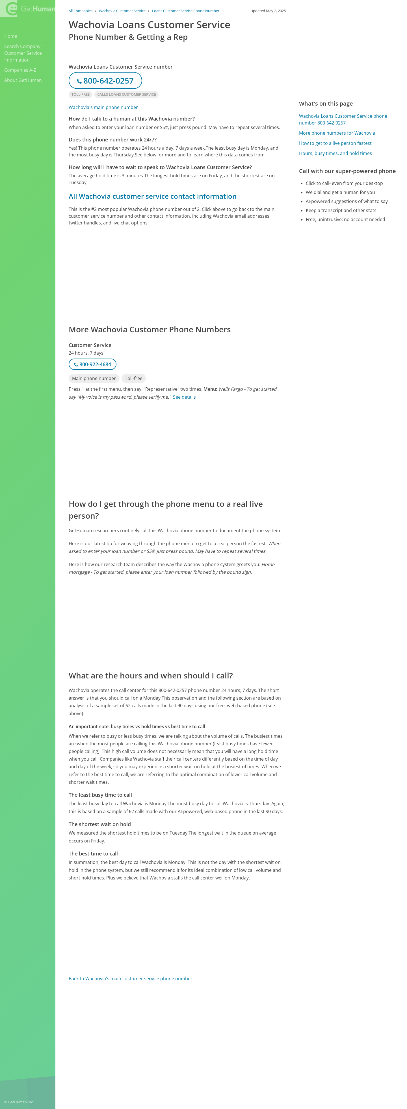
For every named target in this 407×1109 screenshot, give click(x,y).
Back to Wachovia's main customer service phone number (130, 978)
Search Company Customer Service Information (23, 53)
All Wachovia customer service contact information (153, 196)
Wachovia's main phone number (103, 107)
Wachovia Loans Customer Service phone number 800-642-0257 (343, 119)
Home (10, 36)
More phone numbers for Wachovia (337, 133)
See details (184, 397)
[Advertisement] (177, 274)
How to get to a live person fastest (335, 143)
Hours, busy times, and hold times (335, 153)
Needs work (263, 1019)
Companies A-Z (20, 70)
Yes (242, 1019)
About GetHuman (23, 80)
